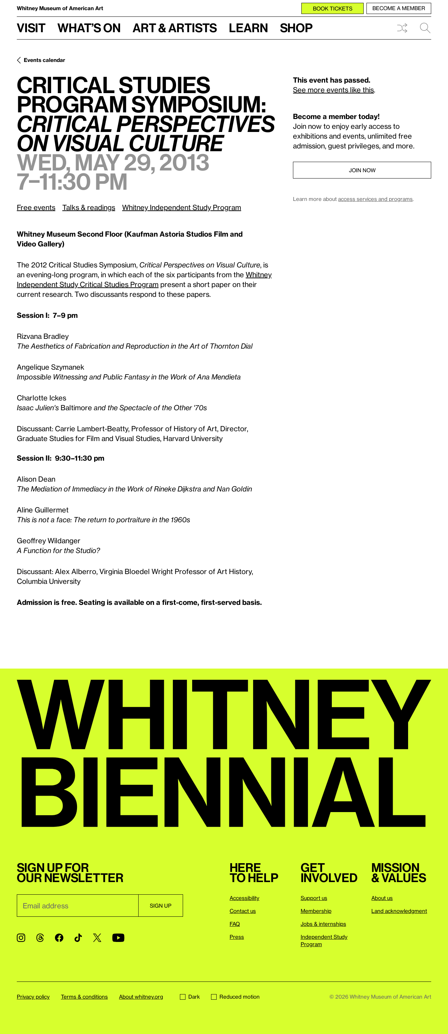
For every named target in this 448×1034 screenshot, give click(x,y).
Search (425, 28)
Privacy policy (33, 996)
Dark (190, 996)
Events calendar (44, 60)
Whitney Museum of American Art (60, 8)
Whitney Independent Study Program (181, 207)
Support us (314, 898)
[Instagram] (21, 938)
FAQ (235, 924)
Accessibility (244, 898)
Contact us (243, 911)
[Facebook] (59, 938)
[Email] (77, 905)
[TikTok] (78, 938)
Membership (316, 911)
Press (237, 937)
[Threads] (40, 938)
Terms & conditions (84, 996)
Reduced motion (235, 996)
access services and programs (375, 199)
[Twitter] (97, 938)
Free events (36, 207)
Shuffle (402, 28)
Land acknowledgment (399, 911)
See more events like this (333, 89)
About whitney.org (141, 996)
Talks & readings (88, 207)
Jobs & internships (323, 924)
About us (382, 898)
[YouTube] (118, 938)
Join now (362, 170)
